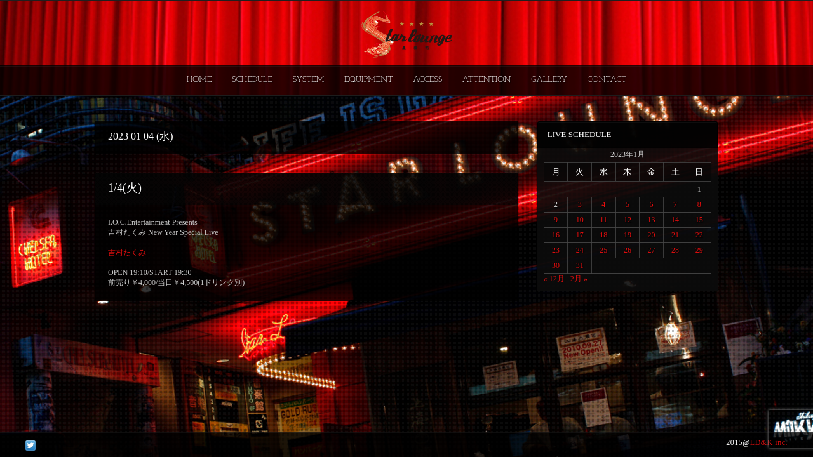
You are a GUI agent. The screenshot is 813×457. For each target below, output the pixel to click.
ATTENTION (486, 80)
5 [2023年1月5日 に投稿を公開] (627, 204)
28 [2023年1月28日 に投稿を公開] (675, 250)
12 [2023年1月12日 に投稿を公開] (627, 219)
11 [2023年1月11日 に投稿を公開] (604, 219)
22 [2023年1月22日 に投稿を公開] (699, 234)
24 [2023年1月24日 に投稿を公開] (580, 250)
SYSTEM (309, 80)
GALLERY (549, 80)
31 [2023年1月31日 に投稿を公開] (580, 265)
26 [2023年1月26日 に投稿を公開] (627, 250)
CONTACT (606, 80)
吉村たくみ (127, 252)
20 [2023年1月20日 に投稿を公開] (651, 234)
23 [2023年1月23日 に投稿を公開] (556, 250)
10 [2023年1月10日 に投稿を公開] (580, 219)
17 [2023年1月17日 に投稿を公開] (580, 234)
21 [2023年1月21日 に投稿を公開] (675, 234)
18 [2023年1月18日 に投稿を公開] (603, 234)
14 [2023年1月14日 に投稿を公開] (675, 219)
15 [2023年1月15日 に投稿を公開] (699, 219)
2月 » (579, 278)
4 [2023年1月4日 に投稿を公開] (603, 204)
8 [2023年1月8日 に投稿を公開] (699, 204)
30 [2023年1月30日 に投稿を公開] (556, 265)
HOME (199, 80)
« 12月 (554, 278)
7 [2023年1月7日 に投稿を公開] (675, 204)
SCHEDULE (252, 80)
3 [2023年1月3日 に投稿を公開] (580, 204)
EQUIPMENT (368, 80)
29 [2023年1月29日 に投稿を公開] (699, 250)
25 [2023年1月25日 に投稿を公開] (603, 250)
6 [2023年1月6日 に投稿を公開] (651, 204)
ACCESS (427, 80)
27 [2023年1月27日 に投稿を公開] (651, 250)
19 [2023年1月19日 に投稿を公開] (627, 234)
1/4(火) (125, 188)
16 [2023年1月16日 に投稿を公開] (556, 234)
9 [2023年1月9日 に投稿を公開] (556, 219)
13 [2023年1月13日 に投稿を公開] (651, 219)
